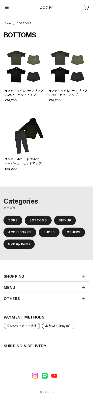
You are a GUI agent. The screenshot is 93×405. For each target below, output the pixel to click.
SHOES (49, 233)
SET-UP (65, 221)
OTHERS (73, 233)
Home (7, 23)
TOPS (13, 221)
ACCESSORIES (19, 233)
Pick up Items (19, 245)
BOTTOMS (38, 221)
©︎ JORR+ (46, 393)
